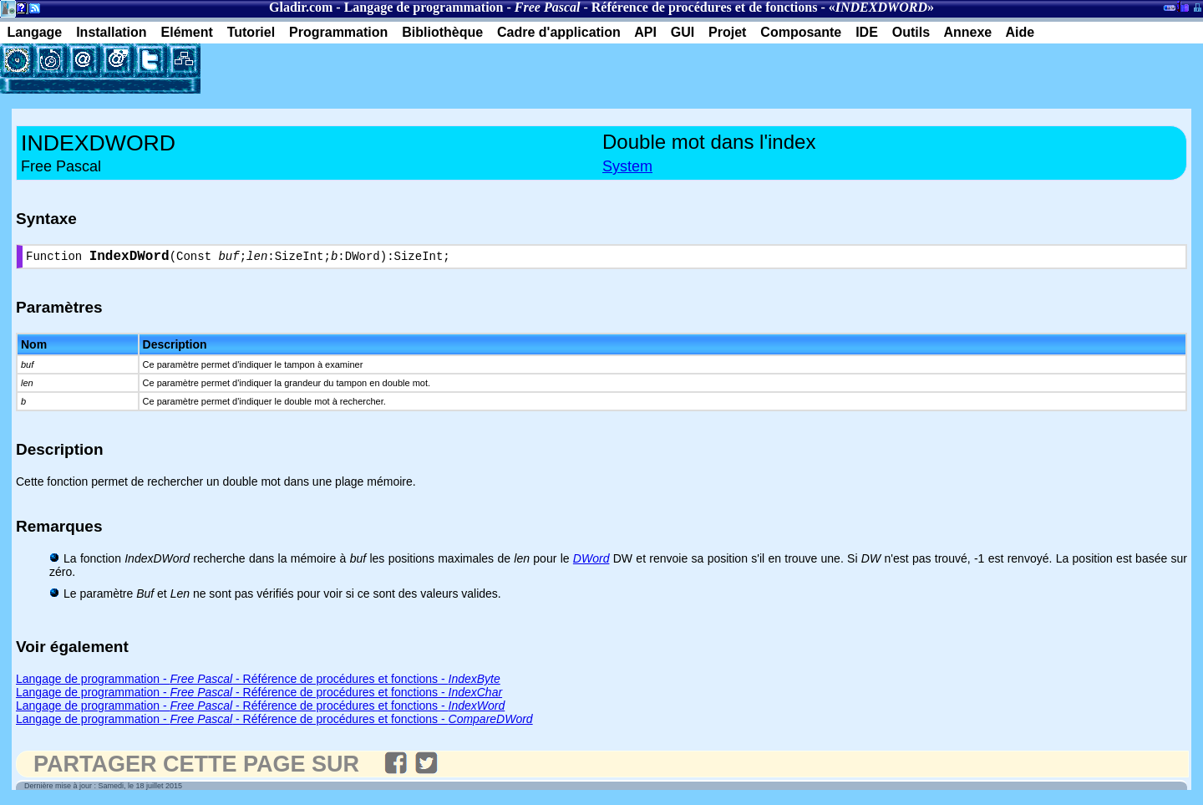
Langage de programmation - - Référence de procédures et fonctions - (258, 682)
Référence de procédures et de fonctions (704, 7)
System (627, 166)
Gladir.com (300, 7)
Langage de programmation (424, 7)
